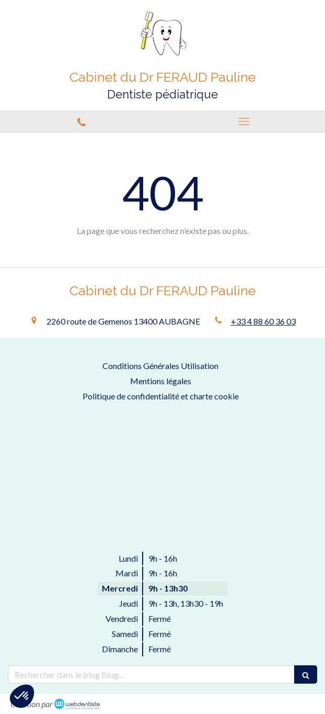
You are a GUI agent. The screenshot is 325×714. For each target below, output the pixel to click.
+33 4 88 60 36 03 (263, 321)
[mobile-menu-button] (243, 121)
